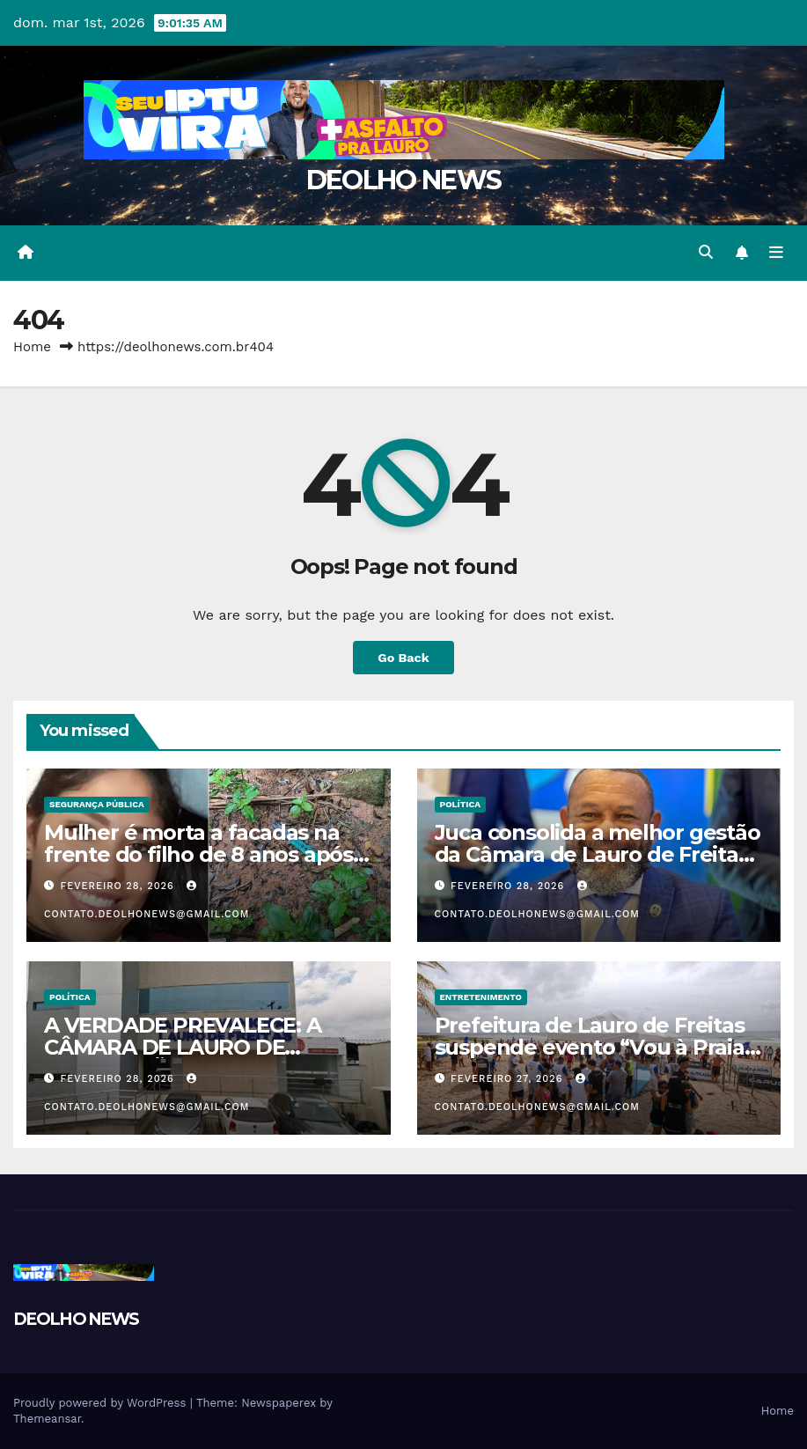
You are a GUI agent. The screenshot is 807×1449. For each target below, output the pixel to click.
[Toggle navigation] (776, 253)
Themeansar (47, 1418)
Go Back (403, 658)
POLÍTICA (460, 804)
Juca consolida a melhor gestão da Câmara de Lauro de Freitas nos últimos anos (597, 854)
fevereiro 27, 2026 (509, 1079)
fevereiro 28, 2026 (120, 886)
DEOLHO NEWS (403, 180)
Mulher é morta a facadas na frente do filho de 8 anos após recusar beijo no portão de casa (205, 854)
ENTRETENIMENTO (481, 997)
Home (32, 347)
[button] (706, 252)
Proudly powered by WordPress (101, 1402)
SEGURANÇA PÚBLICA (96, 804)
